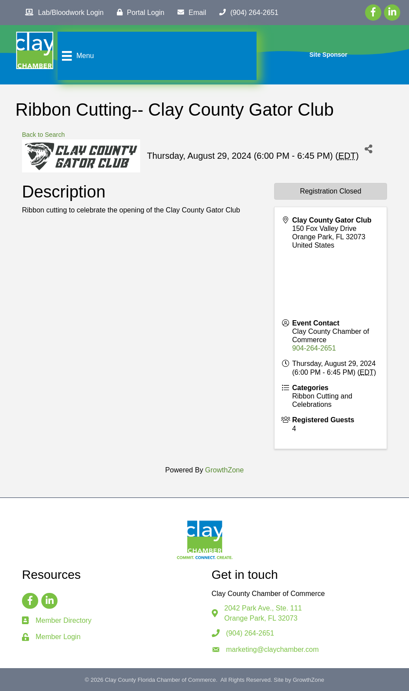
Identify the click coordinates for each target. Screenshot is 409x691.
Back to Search (43, 134)
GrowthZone (224, 470)
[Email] (189, 12)
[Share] (369, 149)
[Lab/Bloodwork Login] (62, 12)
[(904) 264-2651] (246, 12)
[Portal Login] (138, 12)
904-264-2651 (314, 348)
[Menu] (77, 56)
